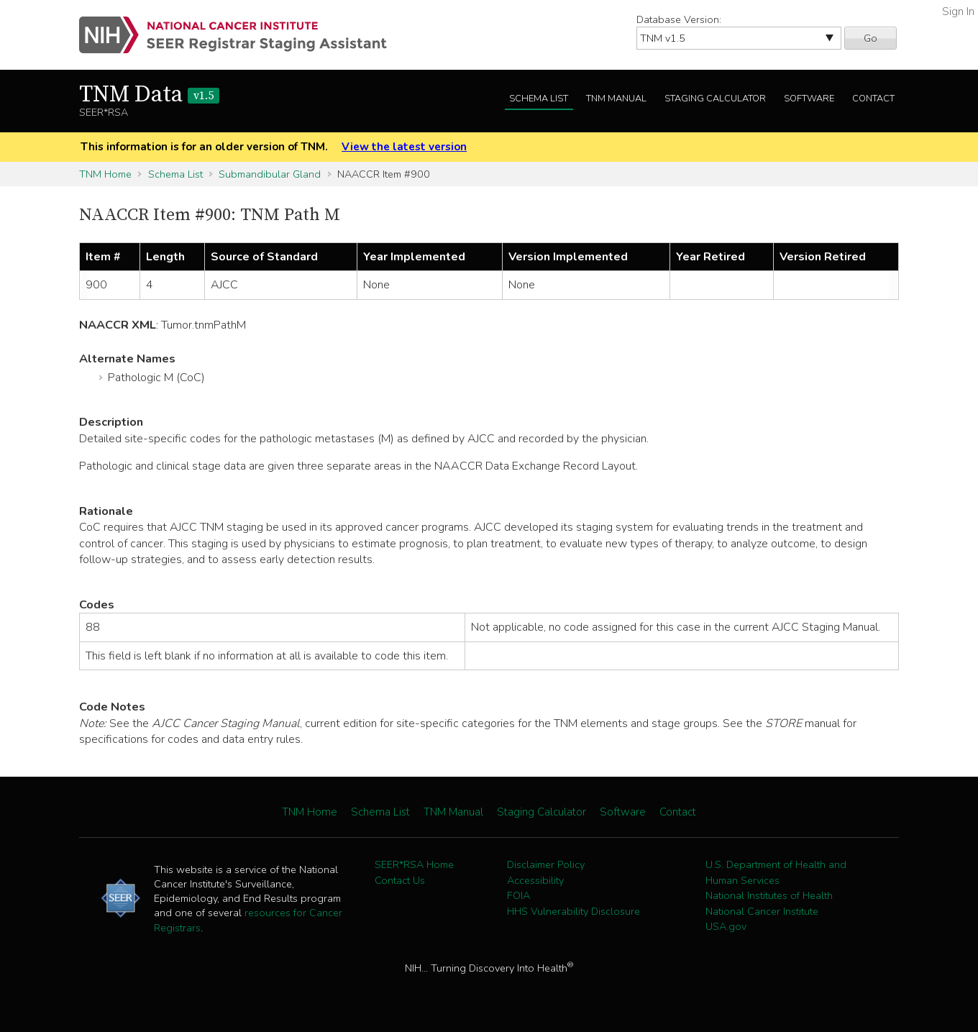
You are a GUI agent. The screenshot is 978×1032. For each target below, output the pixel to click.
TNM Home (105, 174)
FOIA (518, 895)
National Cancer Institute (761, 911)
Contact (873, 98)
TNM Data (149, 95)
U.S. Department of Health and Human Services (775, 872)
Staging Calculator (715, 98)
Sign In (958, 11)
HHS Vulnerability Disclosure (573, 911)
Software (809, 98)
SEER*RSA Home (414, 864)
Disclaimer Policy (546, 864)
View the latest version (404, 147)
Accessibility (535, 880)
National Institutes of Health (769, 895)
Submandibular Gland (270, 174)
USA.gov (725, 926)
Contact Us (400, 880)
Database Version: (678, 19)
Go (870, 38)
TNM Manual (616, 98)
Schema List (538, 98)
